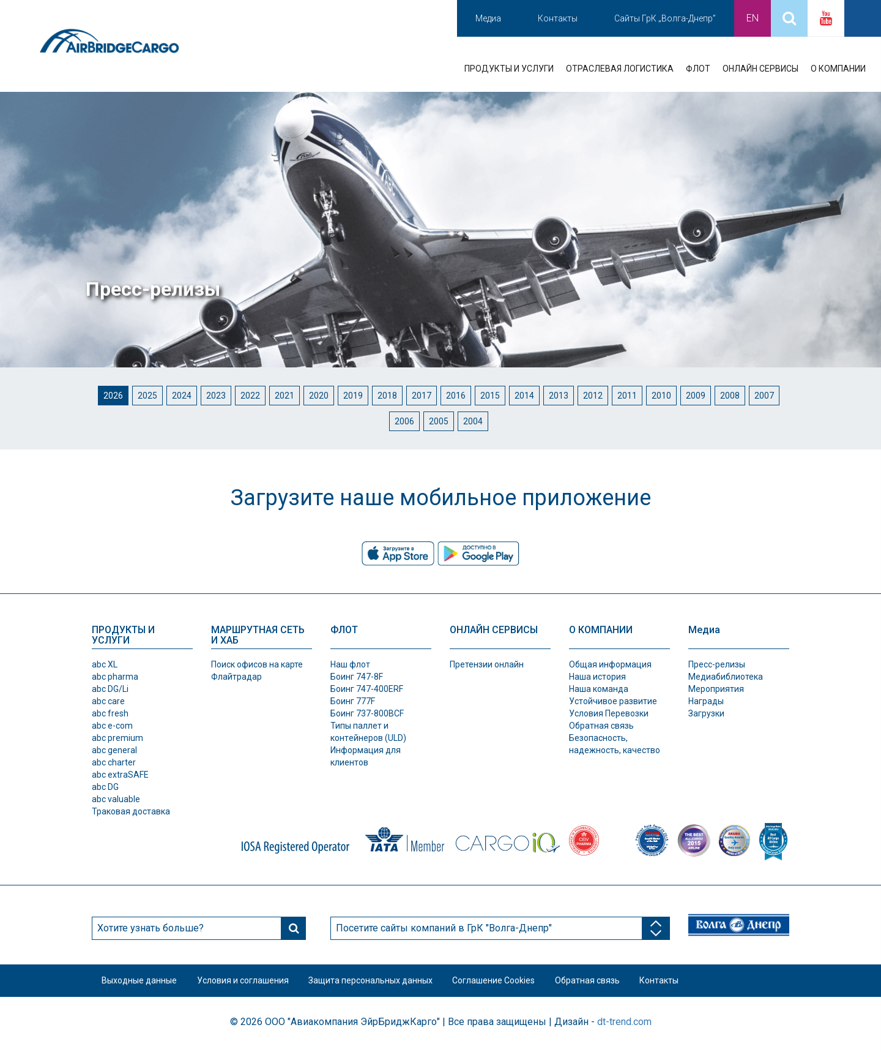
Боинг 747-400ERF (366, 689)
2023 (216, 395)
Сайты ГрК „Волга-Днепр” (665, 18)
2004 (473, 421)
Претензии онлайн (487, 664)
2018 (387, 395)
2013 (558, 395)
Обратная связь (601, 726)
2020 (319, 395)
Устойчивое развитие (613, 701)
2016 (456, 395)
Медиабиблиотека (725, 677)
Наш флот (350, 664)
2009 (695, 395)
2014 (524, 395)
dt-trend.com (624, 1026)
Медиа (488, 18)
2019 (353, 395)
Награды (706, 701)
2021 (284, 395)
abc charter (114, 762)
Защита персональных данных (382, 983)
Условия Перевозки (609, 713)
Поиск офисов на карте (257, 664)
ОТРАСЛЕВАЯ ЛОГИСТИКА (620, 68)
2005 (438, 421)
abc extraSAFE (120, 775)
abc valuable (116, 799)
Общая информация (610, 664)
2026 (113, 395)
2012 (593, 395)
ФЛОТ (698, 68)
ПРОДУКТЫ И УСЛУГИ (509, 68)
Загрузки (706, 713)
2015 (490, 395)
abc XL (104, 664)
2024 (181, 395)
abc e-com (112, 726)
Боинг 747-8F (356, 677)
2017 (421, 395)
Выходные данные (141, 983)
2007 (764, 395)
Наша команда (598, 689)
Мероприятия (716, 689)
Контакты (558, 18)
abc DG (105, 787)
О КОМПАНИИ (838, 68)
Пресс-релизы (716, 664)
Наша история (597, 677)
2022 (250, 395)
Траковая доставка (131, 811)
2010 (661, 395)
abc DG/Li (110, 689)
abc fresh (110, 713)
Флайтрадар (236, 677)
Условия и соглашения (250, 983)
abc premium (117, 738)
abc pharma (115, 677)
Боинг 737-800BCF (367, 713)
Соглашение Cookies (510, 983)
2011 (627, 395)
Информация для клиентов (365, 756)
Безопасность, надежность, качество (614, 744)
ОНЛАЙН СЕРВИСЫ (760, 68)
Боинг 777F (352, 701)
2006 (404, 421)
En (752, 18)
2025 (147, 395)
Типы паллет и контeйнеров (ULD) (368, 732)
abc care (108, 701)
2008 (730, 395)
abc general (114, 750)
